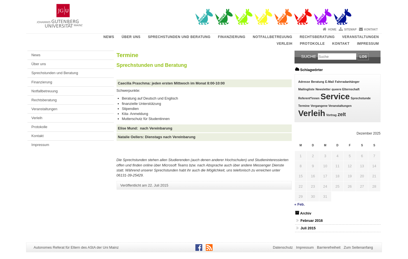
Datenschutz (283, 247)
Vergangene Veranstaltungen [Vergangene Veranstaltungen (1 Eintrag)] (331, 105)
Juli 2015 (308, 228)
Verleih (284, 44)
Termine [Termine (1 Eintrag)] (304, 105)
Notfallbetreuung (272, 37)
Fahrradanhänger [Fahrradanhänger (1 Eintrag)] (347, 81)
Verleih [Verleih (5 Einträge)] (311, 113)
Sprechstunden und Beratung (179, 37)
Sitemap (350, 29)
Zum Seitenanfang (358, 247)
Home (332, 29)
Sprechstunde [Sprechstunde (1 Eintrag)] (361, 98)
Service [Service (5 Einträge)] (335, 96)
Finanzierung (231, 37)
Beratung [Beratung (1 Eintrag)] (317, 81)
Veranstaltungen (360, 37)
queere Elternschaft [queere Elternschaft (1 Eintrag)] (346, 89)
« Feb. (300, 204)
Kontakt (371, 29)
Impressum (368, 44)
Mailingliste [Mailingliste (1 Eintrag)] (306, 89)
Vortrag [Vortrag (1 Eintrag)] (331, 115)
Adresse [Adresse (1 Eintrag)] (304, 81)
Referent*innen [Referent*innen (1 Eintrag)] (308, 98)
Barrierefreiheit (328, 247)
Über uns (131, 37)
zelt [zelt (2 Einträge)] (342, 114)
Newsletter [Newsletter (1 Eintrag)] (323, 89)
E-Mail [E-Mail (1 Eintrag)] (329, 81)
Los (363, 57)
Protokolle (312, 44)
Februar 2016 (311, 220)
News (108, 37)
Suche (308, 56)
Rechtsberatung (317, 37)
